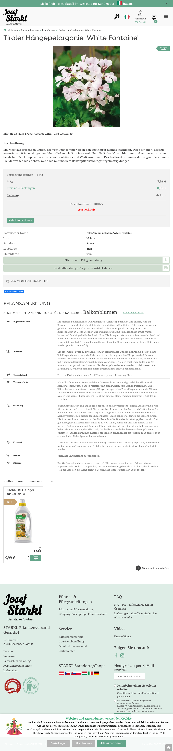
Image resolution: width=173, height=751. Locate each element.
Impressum (10, 656)
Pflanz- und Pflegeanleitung (83, 260)
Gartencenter (67, 651)
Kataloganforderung (71, 636)
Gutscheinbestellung (71, 641)
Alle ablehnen (84, 743)
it (127, 16)
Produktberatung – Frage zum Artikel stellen (83, 268)
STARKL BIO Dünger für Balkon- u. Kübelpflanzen (20, 492)
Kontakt (8, 651)
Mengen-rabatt (164, 48)
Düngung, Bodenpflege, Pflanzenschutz (83, 614)
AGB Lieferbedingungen (17, 665)
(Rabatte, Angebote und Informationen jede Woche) (138, 691)
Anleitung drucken (133, 312)
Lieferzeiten (10, 670)
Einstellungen (58, 743)
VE (39, 547)
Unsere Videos (122, 636)
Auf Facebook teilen (14, 292)
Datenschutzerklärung (17, 661)
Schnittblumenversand (73, 646)
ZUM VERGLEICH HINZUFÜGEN (29, 281)
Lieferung (13, 195)
